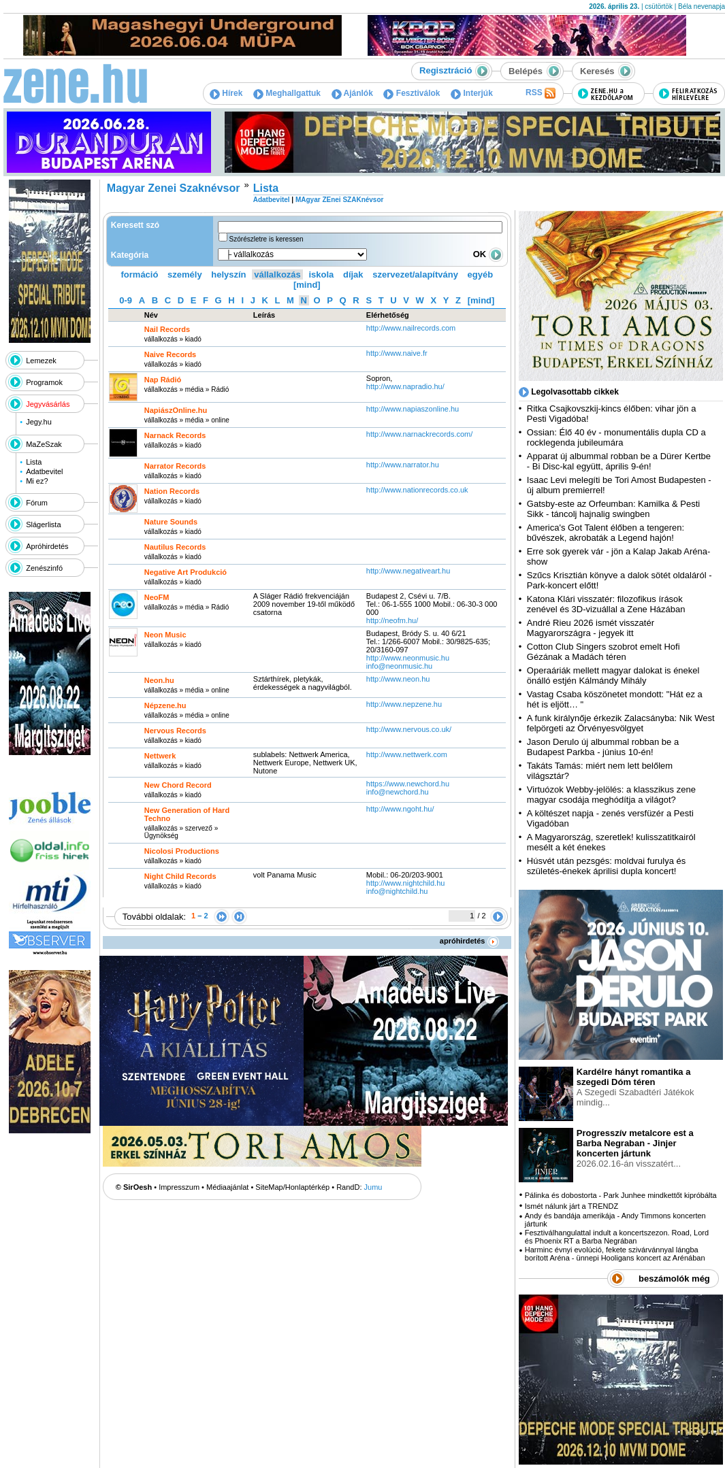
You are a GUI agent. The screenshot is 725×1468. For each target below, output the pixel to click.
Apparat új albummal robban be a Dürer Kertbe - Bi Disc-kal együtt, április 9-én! (619, 461)
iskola (321, 274)
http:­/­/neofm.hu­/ (392, 620)
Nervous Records (175, 731)
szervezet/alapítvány (415, 274)
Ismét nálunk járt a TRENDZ (571, 1206)
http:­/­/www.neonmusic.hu (407, 658)
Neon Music (165, 635)
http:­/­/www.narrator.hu (402, 465)
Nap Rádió (162, 380)
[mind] (307, 285)
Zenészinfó (44, 568)
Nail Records (167, 329)
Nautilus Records (175, 547)
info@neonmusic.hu (399, 666)
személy (184, 274)
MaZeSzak (44, 444)
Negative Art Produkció (185, 572)
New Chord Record (178, 785)
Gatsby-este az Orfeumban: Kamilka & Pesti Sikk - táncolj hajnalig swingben (613, 509)
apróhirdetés (469, 941)
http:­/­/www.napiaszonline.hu (412, 409)
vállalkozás (277, 274)
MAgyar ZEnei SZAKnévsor (339, 199)
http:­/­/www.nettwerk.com (406, 754)
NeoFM (157, 597)
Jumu (373, 1187)
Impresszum (179, 1187)
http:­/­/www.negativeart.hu (408, 571)
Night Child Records (180, 876)
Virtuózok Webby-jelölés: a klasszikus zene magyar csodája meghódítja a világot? (611, 794)
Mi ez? (37, 481)
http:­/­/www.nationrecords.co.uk (417, 490)
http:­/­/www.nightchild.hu (405, 883)
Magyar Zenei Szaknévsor (173, 188)
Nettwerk (160, 756)
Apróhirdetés (47, 546)
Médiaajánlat (227, 1187)
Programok (44, 382)
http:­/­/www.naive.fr (397, 353)
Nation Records (171, 491)
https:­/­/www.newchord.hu (407, 784)
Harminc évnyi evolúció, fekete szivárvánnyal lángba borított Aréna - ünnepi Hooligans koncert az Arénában (615, 1254)
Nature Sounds (170, 522)
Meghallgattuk (287, 93)
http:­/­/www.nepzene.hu (404, 704)
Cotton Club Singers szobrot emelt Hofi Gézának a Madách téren (603, 651)
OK (488, 254)
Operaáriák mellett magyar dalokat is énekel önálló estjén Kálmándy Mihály (613, 675)
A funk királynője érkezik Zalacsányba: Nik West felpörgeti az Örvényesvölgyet (621, 723)
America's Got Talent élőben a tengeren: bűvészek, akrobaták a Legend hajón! (605, 532)
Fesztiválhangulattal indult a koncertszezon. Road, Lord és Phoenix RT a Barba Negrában (617, 1237)
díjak (353, 274)
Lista (34, 462)
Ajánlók (352, 93)
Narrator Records (175, 466)
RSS (540, 93)
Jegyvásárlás (47, 404)
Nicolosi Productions (181, 851)
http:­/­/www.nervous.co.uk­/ (408, 729)
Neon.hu (159, 680)
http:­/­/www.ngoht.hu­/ (400, 809)
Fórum (37, 503)
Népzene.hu (165, 705)
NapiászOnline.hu (175, 410)
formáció (140, 274)
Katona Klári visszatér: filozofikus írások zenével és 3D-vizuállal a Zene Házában (606, 604)
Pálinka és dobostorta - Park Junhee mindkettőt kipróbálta (621, 1195)
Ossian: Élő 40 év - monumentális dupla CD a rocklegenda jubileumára (616, 437)
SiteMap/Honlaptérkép (292, 1187)
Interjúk (472, 93)
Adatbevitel (44, 471)
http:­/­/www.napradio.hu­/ (405, 386)
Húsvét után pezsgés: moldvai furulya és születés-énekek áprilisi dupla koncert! (606, 866)
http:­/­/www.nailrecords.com (410, 328)
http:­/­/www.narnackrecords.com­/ (419, 434)
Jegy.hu (39, 422)
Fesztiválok (411, 93)
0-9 (125, 300)
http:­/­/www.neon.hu (398, 679)
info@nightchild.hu (397, 891)
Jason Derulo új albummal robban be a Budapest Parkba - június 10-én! (603, 747)
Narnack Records (175, 435)
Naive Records (170, 354)
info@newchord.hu (397, 792)
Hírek (226, 93)
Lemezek (41, 360)
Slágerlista (43, 524)
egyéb (481, 274)
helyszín (228, 274)
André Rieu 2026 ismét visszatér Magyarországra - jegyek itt (590, 628)
